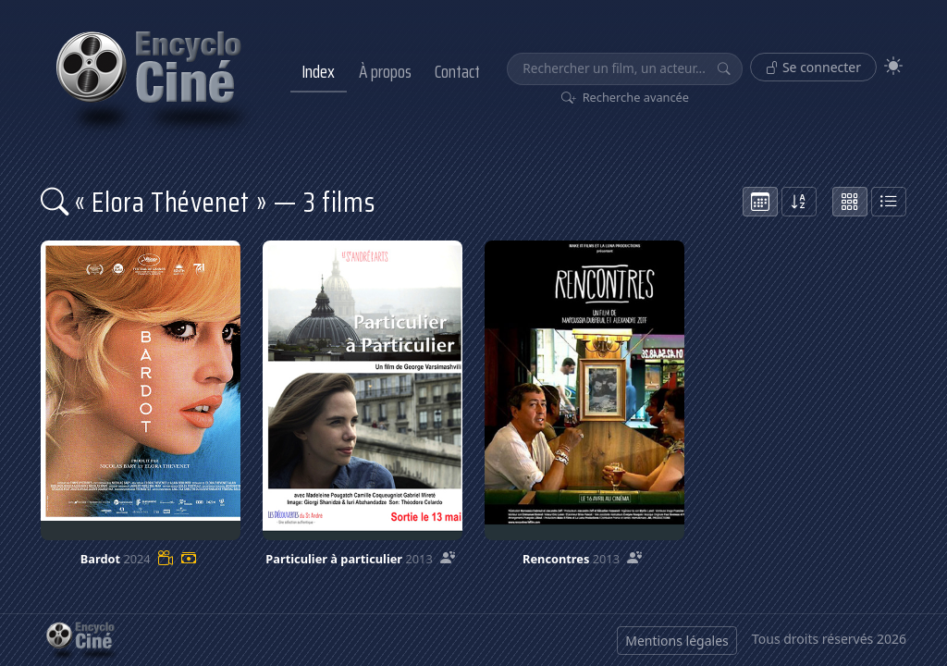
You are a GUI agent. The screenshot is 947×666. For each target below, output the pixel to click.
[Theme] (893, 66)
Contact (457, 71)
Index (318, 71)
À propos (385, 71)
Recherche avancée (625, 97)
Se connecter (813, 67)
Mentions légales (677, 640)
